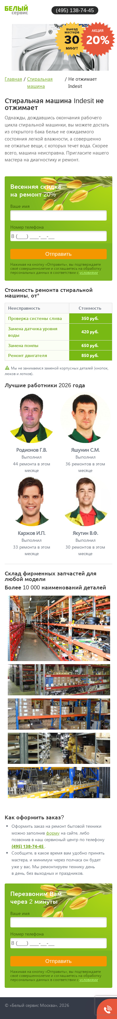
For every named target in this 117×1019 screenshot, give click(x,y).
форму (53, 833)
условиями (89, 272)
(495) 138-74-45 (75, 10)
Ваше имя (20, 206)
